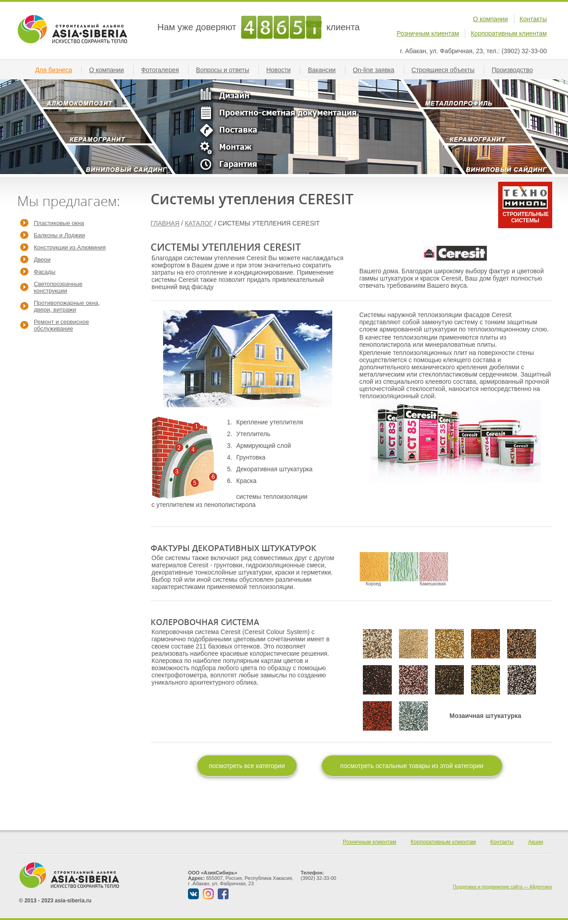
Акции (535, 842)
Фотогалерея (164, 70)
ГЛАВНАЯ (165, 223)
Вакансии (325, 70)
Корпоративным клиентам (509, 33)
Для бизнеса (57, 70)
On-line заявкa (377, 70)
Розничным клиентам (428, 33)
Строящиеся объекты (446, 70)
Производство (516, 70)
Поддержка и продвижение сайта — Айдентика (502, 886)
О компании (490, 19)
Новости (282, 70)
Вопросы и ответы (226, 70)
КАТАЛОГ (199, 223)
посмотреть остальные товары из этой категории (412, 765)
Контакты (533, 19)
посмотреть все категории (247, 765)
